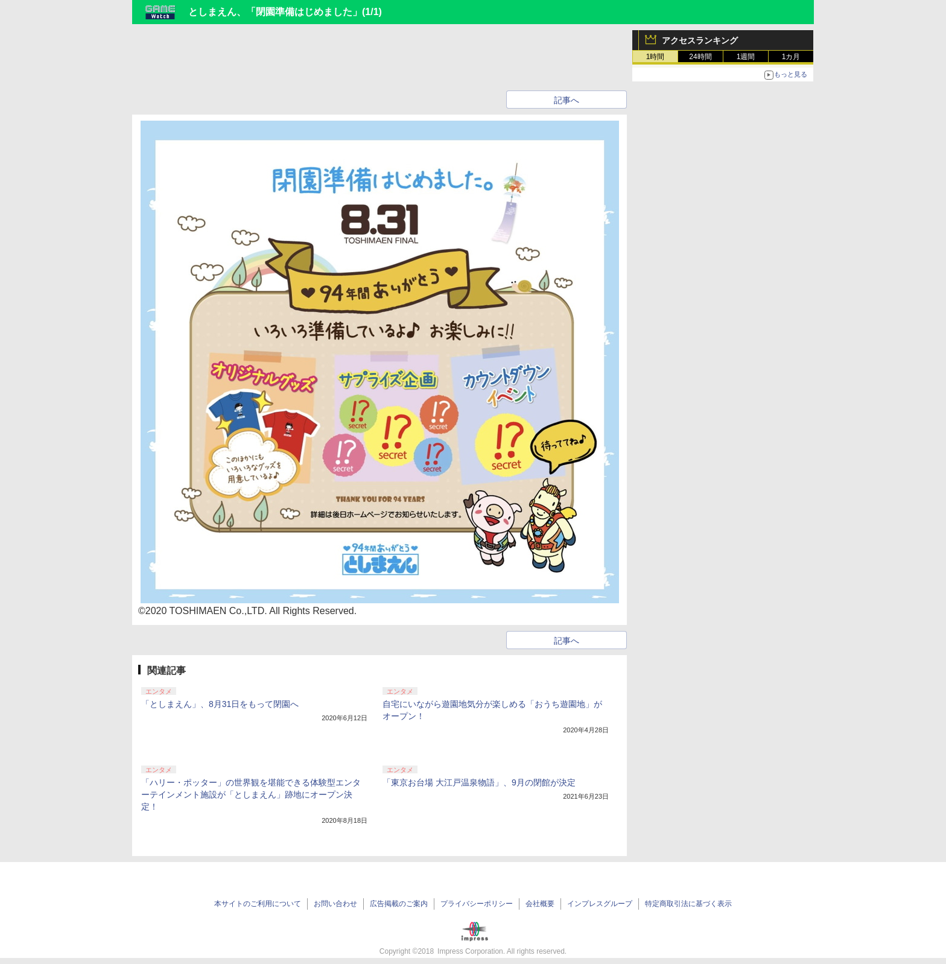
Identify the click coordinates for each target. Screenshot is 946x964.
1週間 (746, 56)
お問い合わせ (335, 903)
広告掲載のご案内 (399, 903)
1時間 (655, 56)
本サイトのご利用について (257, 903)
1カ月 (791, 56)
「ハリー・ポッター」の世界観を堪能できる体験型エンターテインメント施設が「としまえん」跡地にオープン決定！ (251, 794)
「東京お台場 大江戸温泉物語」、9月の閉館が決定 (479, 782)
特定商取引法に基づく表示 (688, 903)
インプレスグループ (599, 903)
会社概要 (539, 903)
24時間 (700, 56)
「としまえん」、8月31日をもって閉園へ (220, 704)
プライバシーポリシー (476, 903)
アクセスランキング (700, 40)
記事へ (566, 100)
